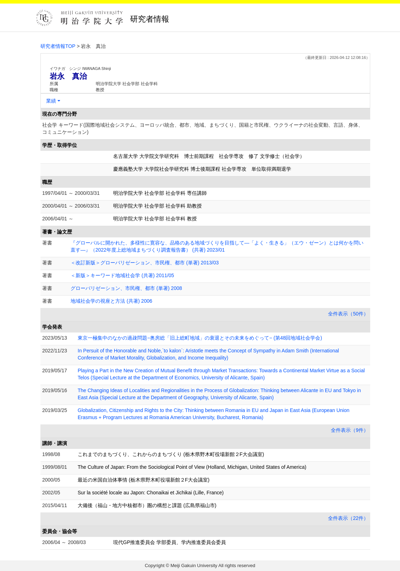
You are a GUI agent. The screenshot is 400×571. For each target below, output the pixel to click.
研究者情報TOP (58, 46)
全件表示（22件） (348, 518)
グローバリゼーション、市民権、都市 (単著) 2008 (126, 288)
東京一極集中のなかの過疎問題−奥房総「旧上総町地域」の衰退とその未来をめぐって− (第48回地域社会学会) (200, 338)
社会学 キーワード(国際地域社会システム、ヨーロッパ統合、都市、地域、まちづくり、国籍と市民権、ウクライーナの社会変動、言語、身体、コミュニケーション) (202, 128)
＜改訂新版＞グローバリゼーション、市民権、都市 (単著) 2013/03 (145, 262)
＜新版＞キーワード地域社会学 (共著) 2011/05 (122, 275)
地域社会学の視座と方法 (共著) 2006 (111, 301)
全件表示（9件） (349, 430)
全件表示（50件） (348, 314)
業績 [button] (51, 101)
